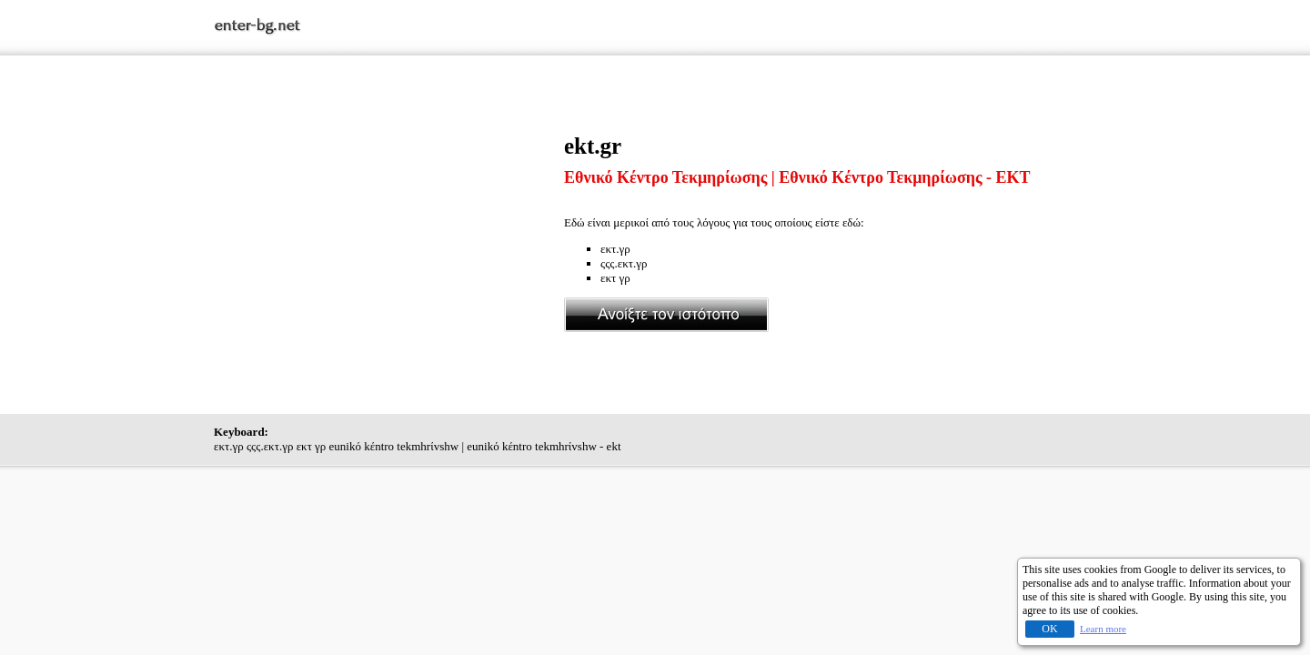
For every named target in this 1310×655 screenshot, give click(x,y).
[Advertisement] (389, 261)
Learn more (1103, 628)
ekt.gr (592, 146)
